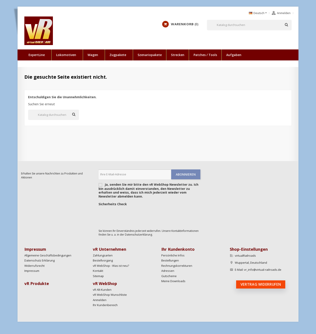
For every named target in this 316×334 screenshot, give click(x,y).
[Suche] (249, 25)
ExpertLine (37, 55)
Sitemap (98, 276)
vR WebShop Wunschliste (110, 295)
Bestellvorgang (103, 260)
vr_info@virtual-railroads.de (262, 270)
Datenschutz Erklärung (39, 260)
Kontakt (98, 271)
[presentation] (132, 216)
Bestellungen (170, 260)
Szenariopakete (150, 55)
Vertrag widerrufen (261, 284)
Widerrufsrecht (34, 266)
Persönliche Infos (173, 255)
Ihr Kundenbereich (105, 305)
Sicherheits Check (113, 204)
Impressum (31, 271)
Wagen (93, 55)
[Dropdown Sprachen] (258, 13)
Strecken (177, 55)
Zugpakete (118, 55)
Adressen (167, 271)
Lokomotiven (66, 55)
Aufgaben (233, 55)
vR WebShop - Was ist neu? (111, 266)
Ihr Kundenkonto (178, 249)
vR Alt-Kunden (102, 290)
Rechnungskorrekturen (176, 266)
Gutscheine (169, 276)
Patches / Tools (205, 55)
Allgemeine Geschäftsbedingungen (47, 255)
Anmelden (99, 300)
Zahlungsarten (103, 255)
